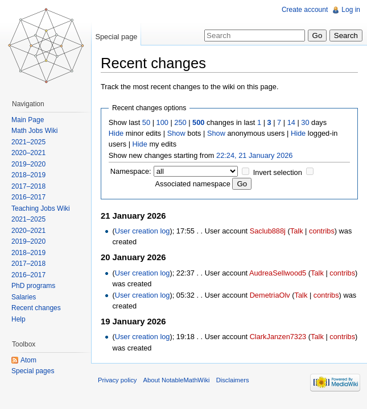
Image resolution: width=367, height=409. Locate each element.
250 (180, 122)
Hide (116, 133)
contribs (322, 231)
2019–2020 (28, 164)
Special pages (32, 371)
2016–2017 (28, 197)
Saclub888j (268, 231)
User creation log (142, 231)
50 (146, 122)
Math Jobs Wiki (34, 131)
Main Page (27, 120)
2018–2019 (28, 175)
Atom (28, 360)
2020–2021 (28, 153)
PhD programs (33, 286)
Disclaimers (232, 380)
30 (305, 122)
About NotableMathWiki (176, 380)
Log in (350, 10)
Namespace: (130, 171)
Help (18, 319)
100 (162, 122)
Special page (116, 36)
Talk (296, 231)
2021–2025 (28, 142)
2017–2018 (28, 186)
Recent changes (36, 308)
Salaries (23, 297)
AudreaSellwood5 (277, 273)
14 (291, 122)
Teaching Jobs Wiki (40, 208)
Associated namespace (192, 184)
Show (176, 133)
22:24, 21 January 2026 (254, 155)
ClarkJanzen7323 (278, 336)
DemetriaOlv (270, 295)
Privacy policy (117, 380)
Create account (305, 10)
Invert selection (277, 172)
